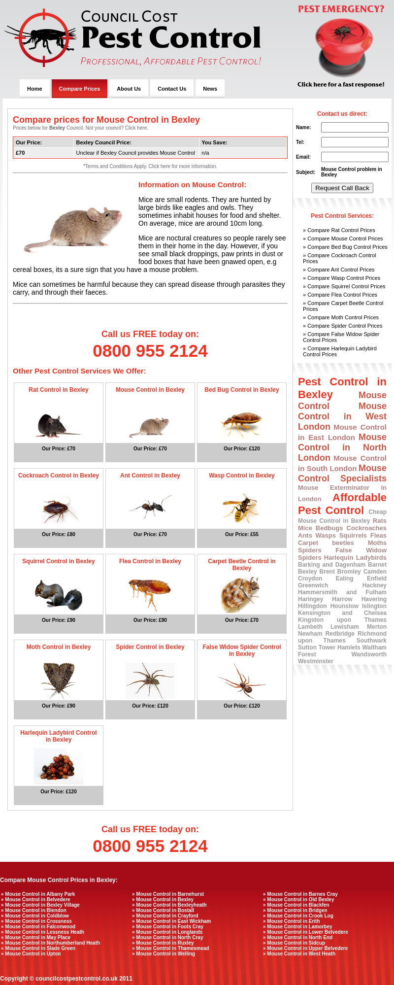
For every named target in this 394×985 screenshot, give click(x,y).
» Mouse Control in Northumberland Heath (50, 943)
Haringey (310, 599)
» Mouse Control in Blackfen (296, 905)
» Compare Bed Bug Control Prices (345, 247)
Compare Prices (79, 89)
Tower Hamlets (340, 647)
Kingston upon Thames (342, 619)
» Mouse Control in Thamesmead (170, 948)
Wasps (326, 535)
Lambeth (310, 626)
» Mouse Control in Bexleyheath (169, 905)
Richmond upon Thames (342, 637)
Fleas (378, 535)
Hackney (374, 585)
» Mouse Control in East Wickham (171, 921)
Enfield (377, 578)
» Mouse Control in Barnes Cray (300, 894)
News (210, 89)
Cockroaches (366, 528)
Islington (374, 606)
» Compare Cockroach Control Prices (339, 258)
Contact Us (172, 89)
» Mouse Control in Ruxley (163, 943)
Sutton (307, 647)
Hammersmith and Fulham (342, 592)
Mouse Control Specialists (342, 473)
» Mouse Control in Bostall (163, 910)
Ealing (345, 578)
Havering (374, 599)
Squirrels (353, 535)
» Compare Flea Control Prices (340, 295)
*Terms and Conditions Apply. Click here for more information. (150, 166)
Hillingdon (312, 606)
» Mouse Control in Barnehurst (168, 894)
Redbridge (340, 633)
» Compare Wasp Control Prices (341, 278)
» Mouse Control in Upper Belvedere (305, 948)
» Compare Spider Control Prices (342, 326)
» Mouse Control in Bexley (163, 899)
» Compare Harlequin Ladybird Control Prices (340, 351)
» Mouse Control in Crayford (165, 915)
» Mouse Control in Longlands (167, 932)
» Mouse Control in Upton (31, 953)
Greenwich (313, 585)
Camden (375, 571)
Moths (377, 542)
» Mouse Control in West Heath (299, 953)
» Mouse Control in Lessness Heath (42, 932)
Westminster (315, 661)
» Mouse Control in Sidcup (294, 943)
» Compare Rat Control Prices (339, 230)
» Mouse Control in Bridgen (295, 910)
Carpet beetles (326, 542)
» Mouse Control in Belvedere (35, 899)
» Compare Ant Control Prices (339, 269)
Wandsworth (369, 654)
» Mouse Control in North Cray (167, 937)
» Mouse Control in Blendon (33, 910)
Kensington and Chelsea (342, 613)
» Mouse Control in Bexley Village (40, 905)
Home (34, 89)
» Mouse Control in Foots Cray (167, 926)
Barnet (377, 564)
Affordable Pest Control (342, 503)
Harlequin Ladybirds (355, 557)
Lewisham (344, 626)
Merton (377, 626)
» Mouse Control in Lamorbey (297, 926)
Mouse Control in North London (342, 447)
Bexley (307, 571)
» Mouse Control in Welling (163, 953)
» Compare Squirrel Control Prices (344, 286)
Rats (380, 520)
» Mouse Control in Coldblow (35, 915)
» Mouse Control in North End (297, 937)
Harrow (342, 599)
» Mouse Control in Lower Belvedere (305, 932)
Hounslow (344, 606)
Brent (327, 571)
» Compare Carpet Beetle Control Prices (343, 306)
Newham (310, 633)
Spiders (310, 550)
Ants (305, 535)
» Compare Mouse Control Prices (343, 238)
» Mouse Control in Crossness (36, 921)
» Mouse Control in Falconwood (38, 926)
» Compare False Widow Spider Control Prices (341, 337)
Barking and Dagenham (331, 564)
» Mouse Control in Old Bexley (298, 899)
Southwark (372, 640)
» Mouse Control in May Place (35, 937)
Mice (305, 528)
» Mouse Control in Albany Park (38, 894)
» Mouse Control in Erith (291, 921)
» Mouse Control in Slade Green (38, 948)
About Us (129, 89)
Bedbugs (329, 528)
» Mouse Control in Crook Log (298, 915)
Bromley (349, 571)
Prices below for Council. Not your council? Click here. (80, 128)
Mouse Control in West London (342, 416)
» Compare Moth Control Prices (341, 317)
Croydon (310, 578)
